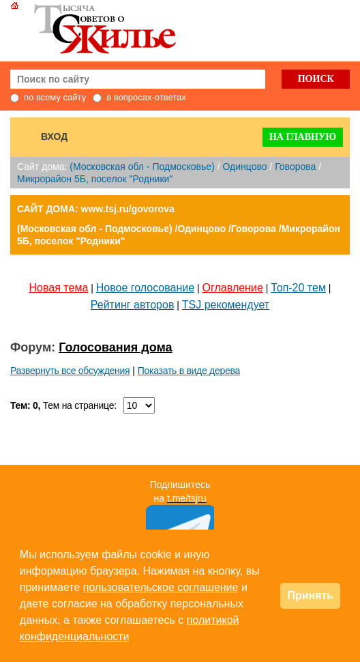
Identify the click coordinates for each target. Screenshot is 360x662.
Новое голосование (145, 287)
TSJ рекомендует (225, 305)
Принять (310, 595)
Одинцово (244, 166)
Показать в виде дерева (189, 370)
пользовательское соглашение (161, 587)
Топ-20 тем (298, 287)
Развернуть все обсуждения (70, 370)
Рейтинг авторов (133, 305)
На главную (302, 137)
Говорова (295, 166)
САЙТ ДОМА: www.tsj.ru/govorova (96, 208)
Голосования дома (115, 347)
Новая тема (59, 287)
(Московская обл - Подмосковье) (142, 166)
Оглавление (232, 287)
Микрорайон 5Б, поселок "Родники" (94, 178)
